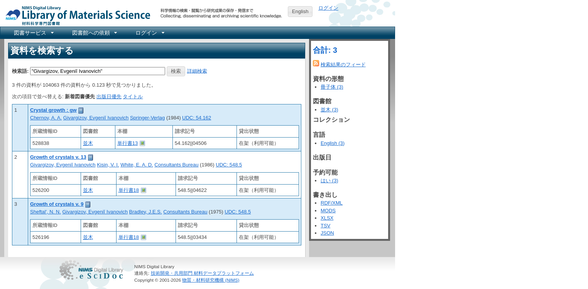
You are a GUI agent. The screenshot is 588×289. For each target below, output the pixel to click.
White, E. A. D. (136, 165)
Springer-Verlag (147, 118)
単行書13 (127, 143)
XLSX (327, 218)
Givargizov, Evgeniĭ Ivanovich (96, 118)
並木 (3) (329, 110)
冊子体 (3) (332, 87)
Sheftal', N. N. (45, 212)
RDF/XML (332, 203)
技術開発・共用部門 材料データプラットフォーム (202, 273)
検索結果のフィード (343, 64)
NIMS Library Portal (75, 15)
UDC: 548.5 (229, 165)
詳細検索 (197, 71)
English (300, 11)
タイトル (133, 96)
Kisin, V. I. (108, 165)
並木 (88, 143)
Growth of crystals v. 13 (58, 157)
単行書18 (128, 190)
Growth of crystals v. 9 (56, 204)
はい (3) (329, 180)
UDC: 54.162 (196, 118)
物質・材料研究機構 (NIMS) (210, 279)
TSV (325, 226)
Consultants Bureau (176, 165)
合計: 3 (325, 50)
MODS (328, 210)
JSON (327, 233)
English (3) (333, 143)
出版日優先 (109, 96)
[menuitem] (33, 33)
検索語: (20, 71)
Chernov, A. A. (46, 118)
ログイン (328, 8)
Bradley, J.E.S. (145, 212)
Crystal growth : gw (53, 110)
